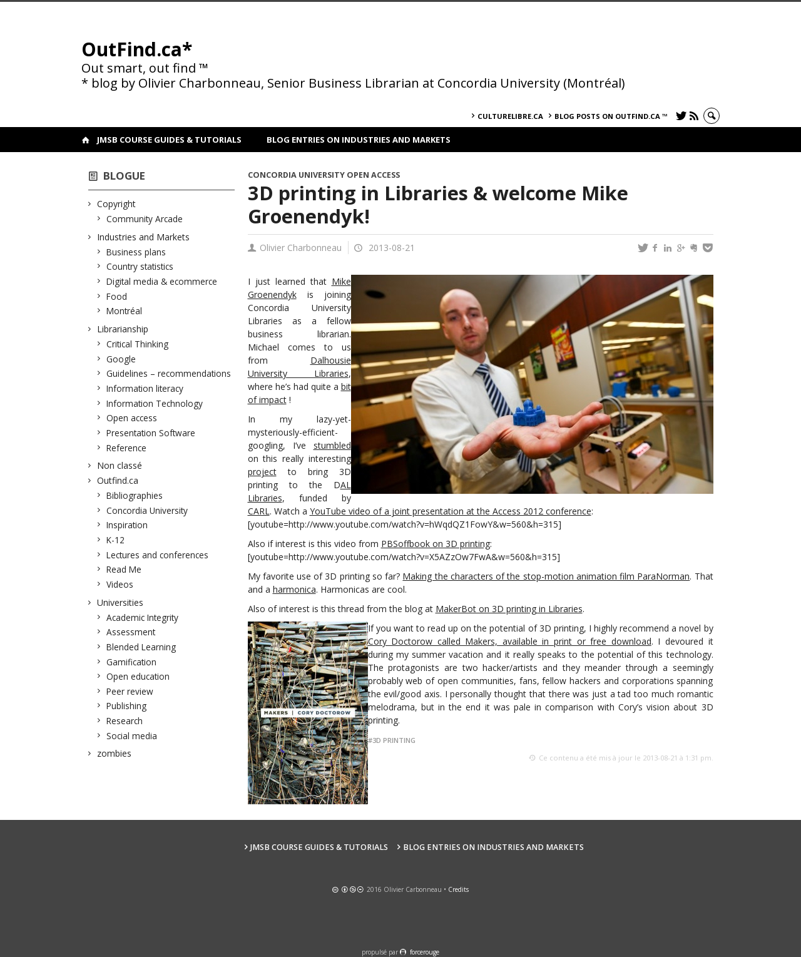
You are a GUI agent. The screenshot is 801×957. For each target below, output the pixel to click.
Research (125, 721)
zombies (114, 753)
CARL (259, 511)
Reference (126, 448)
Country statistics (140, 266)
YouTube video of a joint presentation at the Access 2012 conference (450, 511)
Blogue (124, 175)
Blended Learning (141, 647)
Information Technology (155, 403)
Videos (120, 584)
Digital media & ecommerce (162, 281)
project (262, 472)
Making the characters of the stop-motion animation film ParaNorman (546, 576)
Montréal (124, 311)
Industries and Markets (144, 237)
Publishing (126, 706)
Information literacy (145, 388)
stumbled (332, 445)
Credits (458, 889)
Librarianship (123, 329)
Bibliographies (135, 495)
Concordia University (147, 510)
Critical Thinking (137, 344)
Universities (120, 602)
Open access (132, 418)
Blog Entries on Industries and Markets (359, 139)
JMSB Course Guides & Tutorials (169, 139)
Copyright (117, 204)
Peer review (130, 691)
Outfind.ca (118, 480)
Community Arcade (145, 219)
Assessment (131, 632)
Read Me (124, 569)
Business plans (136, 252)
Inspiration (127, 525)
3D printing (394, 740)
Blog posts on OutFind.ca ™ (611, 116)
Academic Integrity (142, 617)
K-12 (116, 540)
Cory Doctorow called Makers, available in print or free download (509, 641)
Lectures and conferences (157, 555)
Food (117, 296)
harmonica (294, 589)
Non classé (120, 465)
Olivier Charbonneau (301, 247)
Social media (132, 736)
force (424, 952)
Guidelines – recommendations (169, 373)
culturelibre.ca (510, 116)
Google (121, 359)
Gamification (131, 662)
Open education (138, 676)
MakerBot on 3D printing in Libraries (509, 609)
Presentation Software (151, 433)
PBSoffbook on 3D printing (435, 544)
